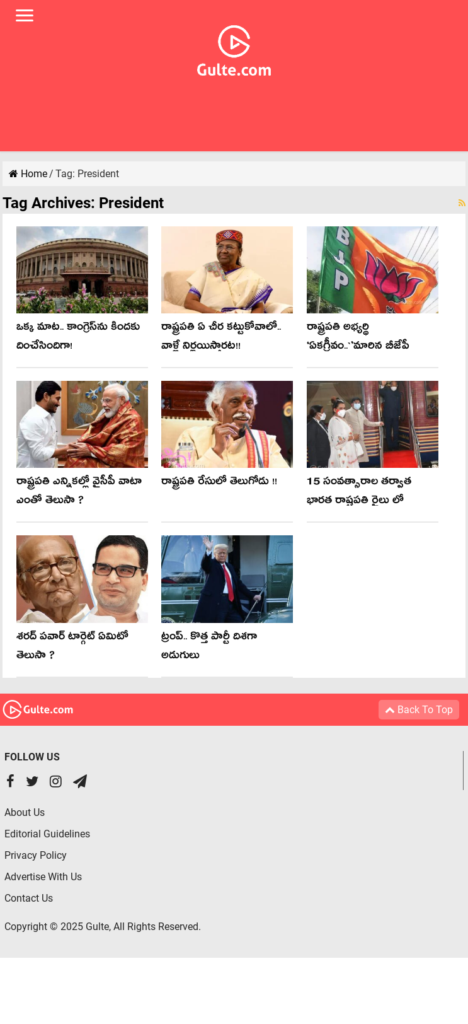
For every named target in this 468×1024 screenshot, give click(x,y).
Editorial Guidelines (47, 834)
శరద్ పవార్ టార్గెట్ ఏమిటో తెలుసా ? (72, 648)
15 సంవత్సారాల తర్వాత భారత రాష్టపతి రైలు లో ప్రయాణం (359, 502)
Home (28, 174)
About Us (24, 812)
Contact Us (28, 898)
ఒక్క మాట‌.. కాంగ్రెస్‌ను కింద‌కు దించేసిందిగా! (78, 338)
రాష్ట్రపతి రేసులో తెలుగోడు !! (219, 483)
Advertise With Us (43, 877)
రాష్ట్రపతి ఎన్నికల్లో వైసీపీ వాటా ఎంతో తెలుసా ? (79, 493)
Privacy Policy (35, 855)
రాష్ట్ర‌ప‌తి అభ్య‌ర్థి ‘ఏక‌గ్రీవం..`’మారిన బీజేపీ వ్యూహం (358, 347)
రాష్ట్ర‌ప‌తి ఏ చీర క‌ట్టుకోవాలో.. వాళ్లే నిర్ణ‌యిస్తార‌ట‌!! (221, 338)
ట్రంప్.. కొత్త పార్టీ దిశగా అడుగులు (209, 648)
